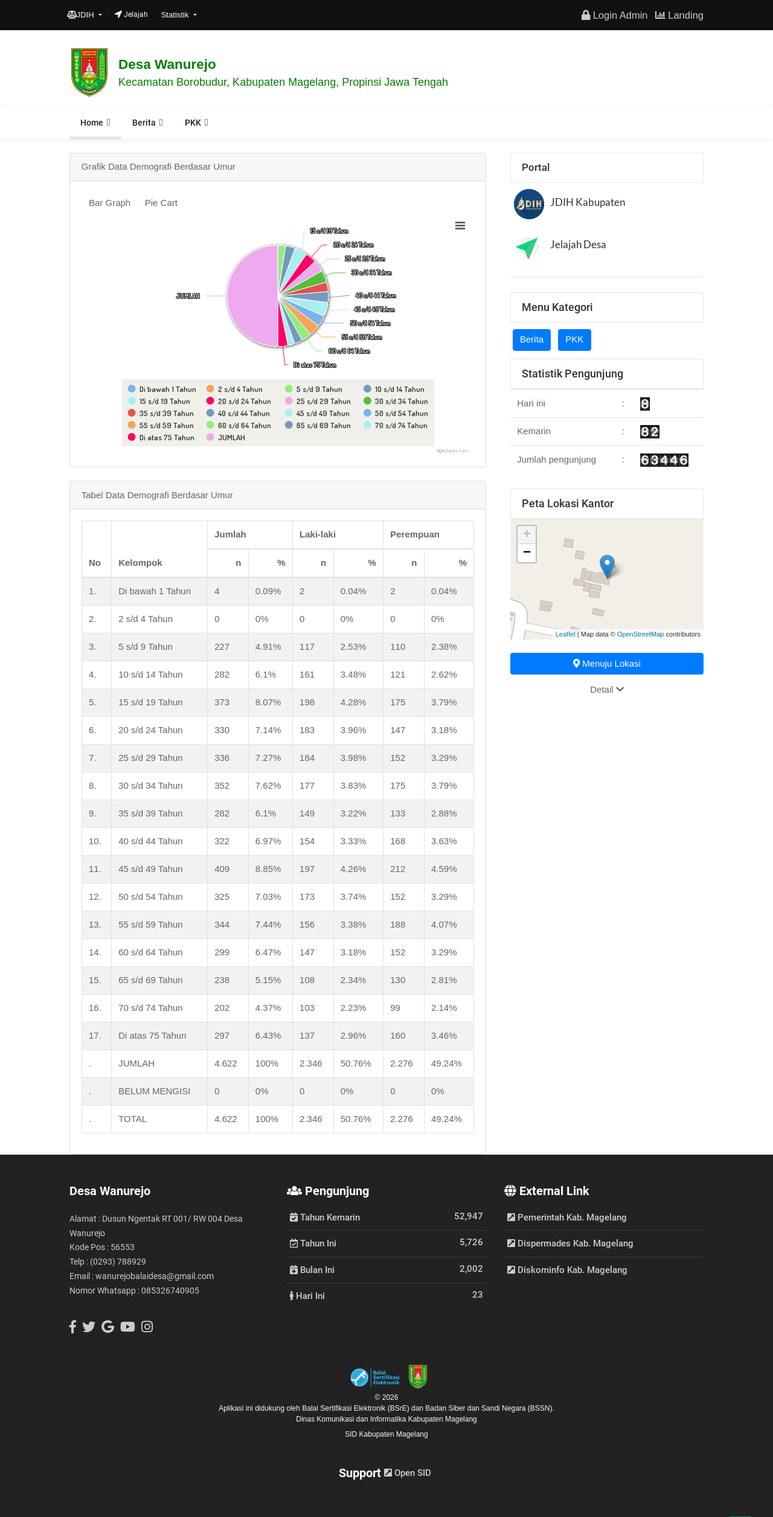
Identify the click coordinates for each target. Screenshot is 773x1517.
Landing (679, 15)
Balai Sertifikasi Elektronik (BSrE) (356, 1408)
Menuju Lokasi (607, 663)
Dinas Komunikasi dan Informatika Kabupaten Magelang (386, 1419)
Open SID (407, 1472)
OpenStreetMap (640, 634)
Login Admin (614, 15)
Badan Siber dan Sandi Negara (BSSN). (489, 1408)
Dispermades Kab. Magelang (570, 1243)
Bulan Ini (312, 1269)
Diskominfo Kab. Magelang (567, 1270)
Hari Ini (307, 1295)
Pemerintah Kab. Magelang (567, 1217)
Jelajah (131, 14)
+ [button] (527, 535)
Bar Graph (109, 202)
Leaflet (566, 634)
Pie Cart (161, 202)
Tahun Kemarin (325, 1217)
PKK (193, 122)
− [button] (527, 553)
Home (91, 122)
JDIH (82, 14)
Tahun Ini (313, 1243)
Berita (144, 122)
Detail (607, 689)
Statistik (176, 14)
